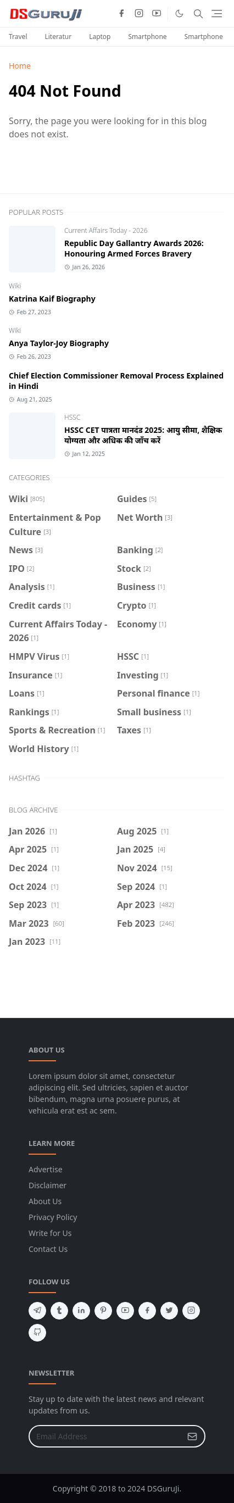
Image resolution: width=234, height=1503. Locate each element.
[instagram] (139, 13)
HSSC (72, 417)
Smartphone (148, 36)
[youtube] (156, 13)
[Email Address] (105, 1436)
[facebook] (121, 13)
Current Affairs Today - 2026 (106, 230)
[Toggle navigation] (216, 13)
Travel (18, 36)
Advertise (46, 1169)
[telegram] (37, 1311)
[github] (37, 1332)
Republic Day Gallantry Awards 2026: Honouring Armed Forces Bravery (134, 248)
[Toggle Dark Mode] (179, 13)
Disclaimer (47, 1185)
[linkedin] (81, 1311)
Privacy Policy (53, 1217)
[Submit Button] (192, 1436)
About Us (45, 1201)
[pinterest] (103, 1311)
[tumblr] (59, 1311)
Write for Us (50, 1233)
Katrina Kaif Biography (52, 298)
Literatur (57, 36)
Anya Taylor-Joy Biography (59, 343)
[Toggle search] (198, 14)
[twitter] (169, 1311)
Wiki (15, 286)
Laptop (99, 36)
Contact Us (48, 1249)
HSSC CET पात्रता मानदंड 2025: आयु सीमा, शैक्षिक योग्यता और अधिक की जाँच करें (143, 435)
